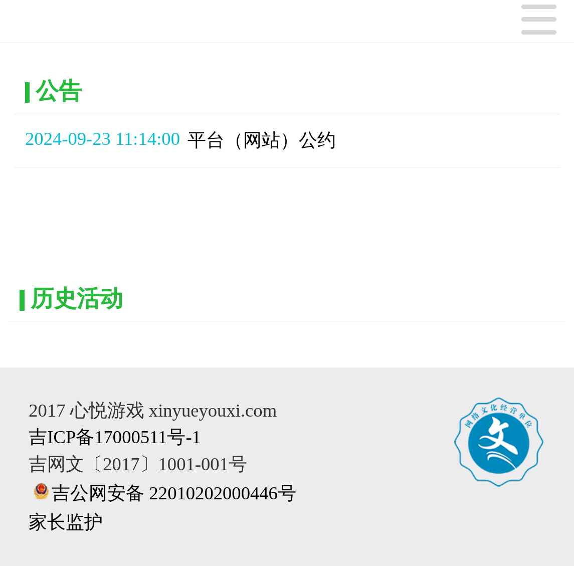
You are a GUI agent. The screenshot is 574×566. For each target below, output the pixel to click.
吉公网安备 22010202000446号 (174, 493)
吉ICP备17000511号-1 (115, 437)
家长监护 (66, 522)
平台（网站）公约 (261, 140)
